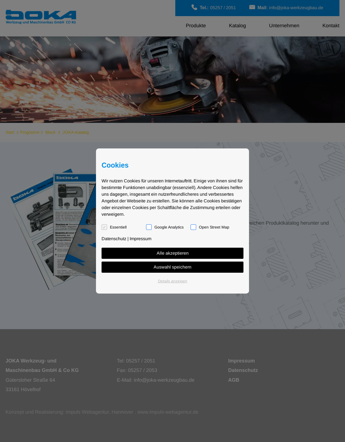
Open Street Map (214, 227)
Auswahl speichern (172, 267)
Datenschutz (114, 238)
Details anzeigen (172, 281)
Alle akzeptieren (173, 253)
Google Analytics (169, 227)
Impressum (140, 238)
